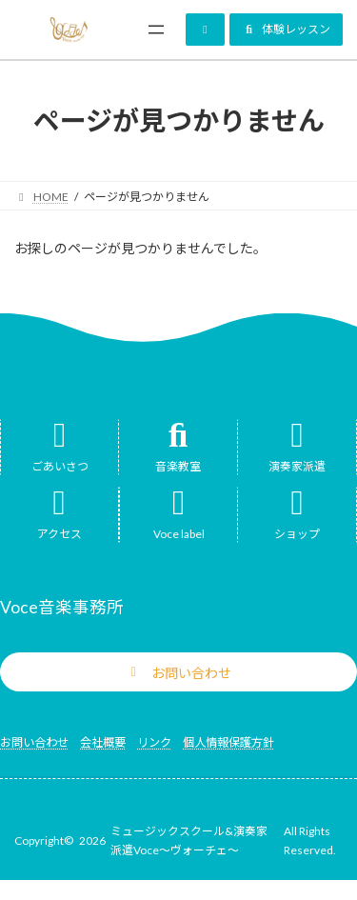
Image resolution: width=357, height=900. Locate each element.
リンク (154, 742)
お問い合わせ (34, 742)
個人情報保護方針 (228, 742)
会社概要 (103, 742)
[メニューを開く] (156, 29)
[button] (205, 29)
